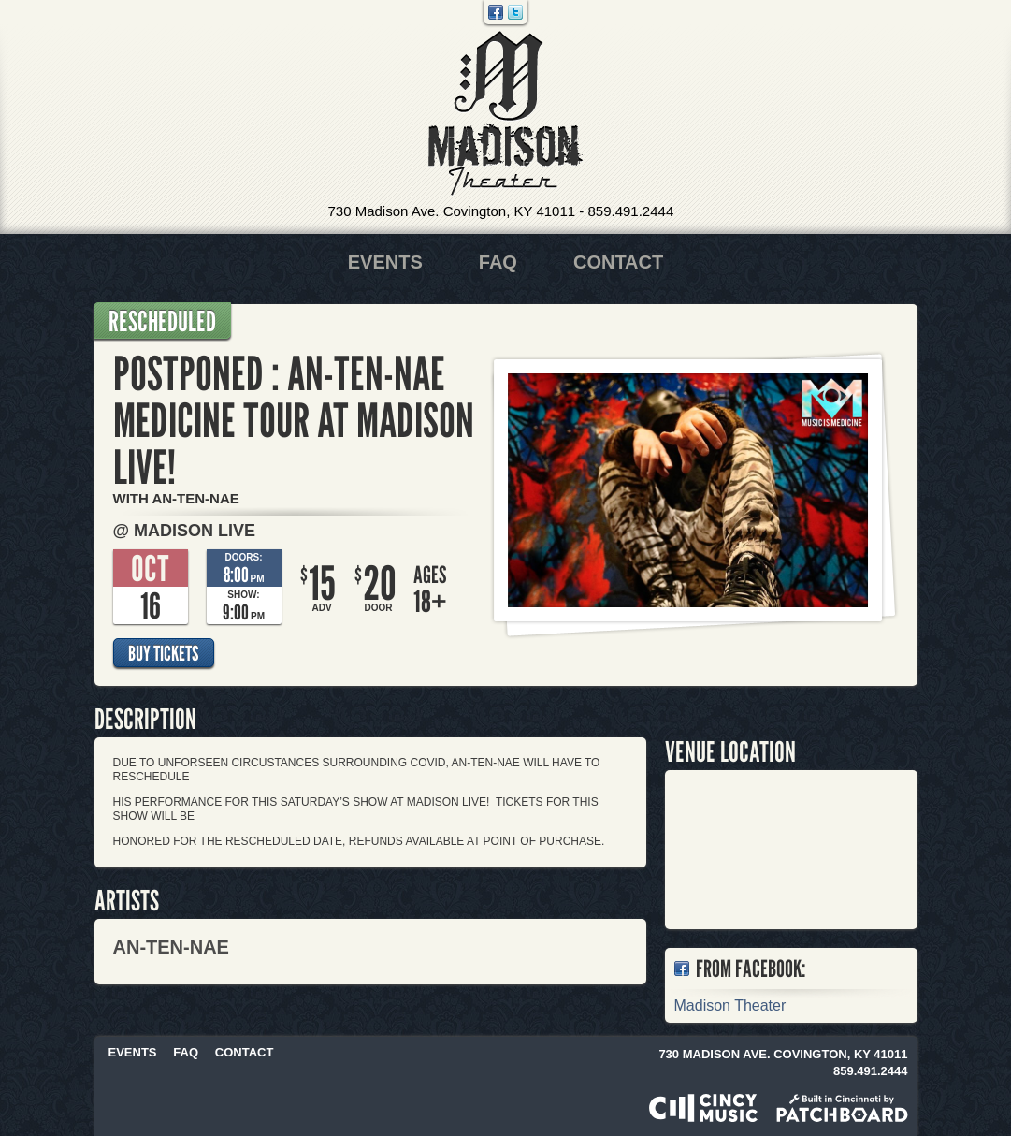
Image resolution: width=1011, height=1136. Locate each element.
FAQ (498, 262)
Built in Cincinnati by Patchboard (842, 1108)
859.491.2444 (630, 211)
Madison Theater (505, 114)
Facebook (495, 12)
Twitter (515, 12)
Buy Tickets (163, 653)
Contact (618, 262)
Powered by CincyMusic (703, 1108)
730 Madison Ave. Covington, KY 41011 (452, 211)
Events (385, 262)
